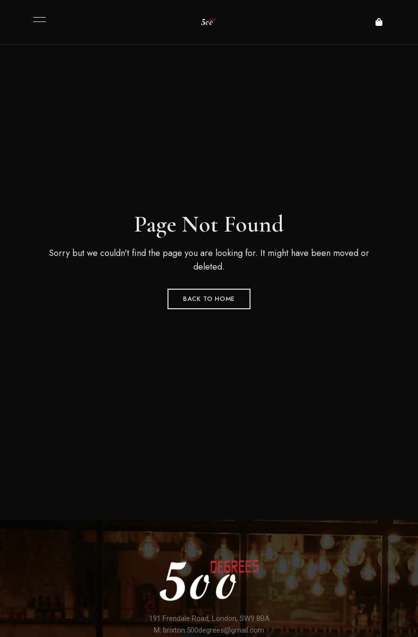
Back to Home (209, 298)
